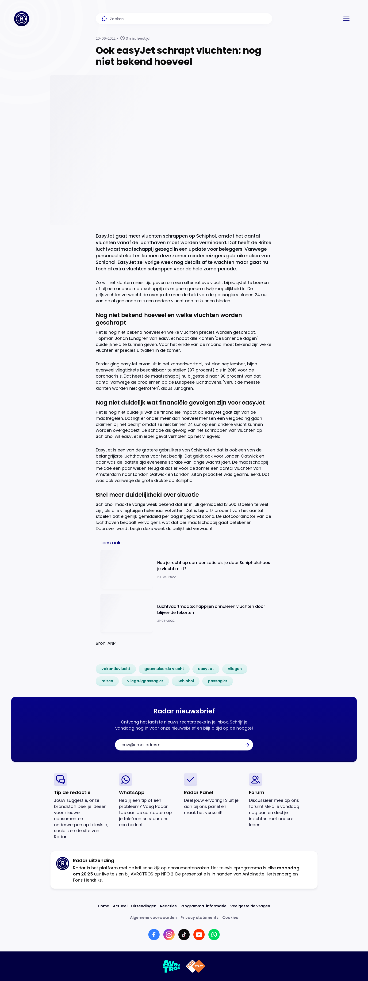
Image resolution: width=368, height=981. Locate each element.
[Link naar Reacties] (168, 906)
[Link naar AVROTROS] (171, 966)
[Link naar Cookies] (230, 917)
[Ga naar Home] (21, 18)
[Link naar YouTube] (199, 934)
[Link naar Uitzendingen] (143, 906)
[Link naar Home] (103, 906)
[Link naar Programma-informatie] (203, 906)
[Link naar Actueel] (120, 906)
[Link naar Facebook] (154, 934)
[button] (346, 18)
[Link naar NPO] (195, 966)
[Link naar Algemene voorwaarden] (153, 917)
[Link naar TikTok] (184, 934)
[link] (116, 669)
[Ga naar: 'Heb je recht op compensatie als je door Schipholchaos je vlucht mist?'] (186, 569)
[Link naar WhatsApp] (214, 934)
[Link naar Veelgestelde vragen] (250, 906)
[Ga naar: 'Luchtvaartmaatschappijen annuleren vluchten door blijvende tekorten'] (186, 613)
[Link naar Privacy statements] (199, 917)
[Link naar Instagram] (169, 934)
